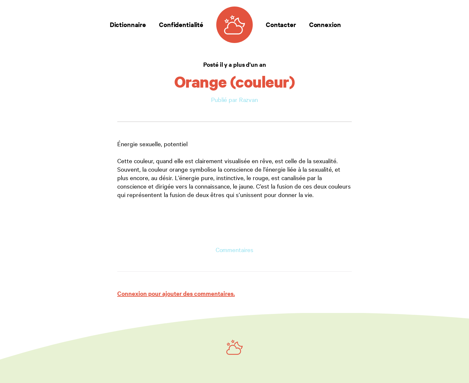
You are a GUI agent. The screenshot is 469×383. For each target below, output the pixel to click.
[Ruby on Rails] (234, 347)
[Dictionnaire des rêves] (234, 25)
